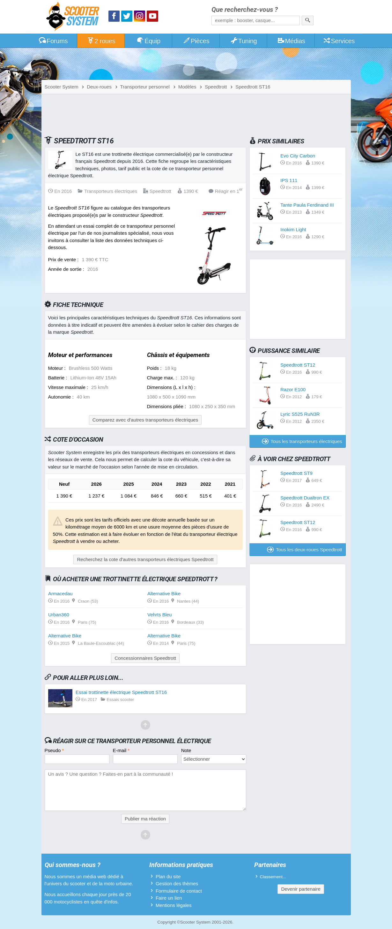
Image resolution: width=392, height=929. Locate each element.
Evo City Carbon (297, 155)
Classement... (273, 876)
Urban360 (58, 614)
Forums (53, 40)
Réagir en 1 (226, 191)
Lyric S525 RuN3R (300, 414)
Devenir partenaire (300, 889)
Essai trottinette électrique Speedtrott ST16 (121, 692)
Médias (291, 40)
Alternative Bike (164, 593)
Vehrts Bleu (159, 614)
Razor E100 (293, 389)
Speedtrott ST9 (296, 473)
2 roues (100, 40)
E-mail (121, 750)
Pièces (195, 40)
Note (186, 750)
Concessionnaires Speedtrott (145, 658)
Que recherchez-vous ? (244, 9)
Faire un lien (169, 898)
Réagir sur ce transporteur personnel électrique (132, 741)
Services (339, 40)
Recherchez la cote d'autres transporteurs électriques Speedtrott (145, 559)
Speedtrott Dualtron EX (304, 497)
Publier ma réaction (145, 818)
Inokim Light (293, 229)
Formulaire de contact (179, 891)
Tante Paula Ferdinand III (307, 205)
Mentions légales (174, 905)
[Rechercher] (308, 20)
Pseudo (54, 750)
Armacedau (60, 593)
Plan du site (168, 876)
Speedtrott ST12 (297, 365)
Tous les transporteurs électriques (302, 441)
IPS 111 (288, 180)
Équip (148, 40)
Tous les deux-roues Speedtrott (304, 549)
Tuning (243, 40)
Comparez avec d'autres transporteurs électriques (145, 420)
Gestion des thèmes (177, 883)
